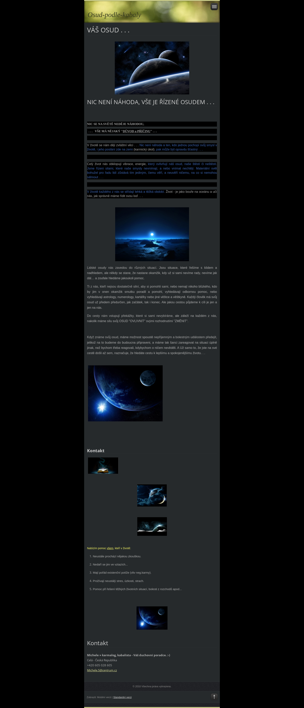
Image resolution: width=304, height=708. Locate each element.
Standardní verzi (122, 697)
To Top (214, 697)
